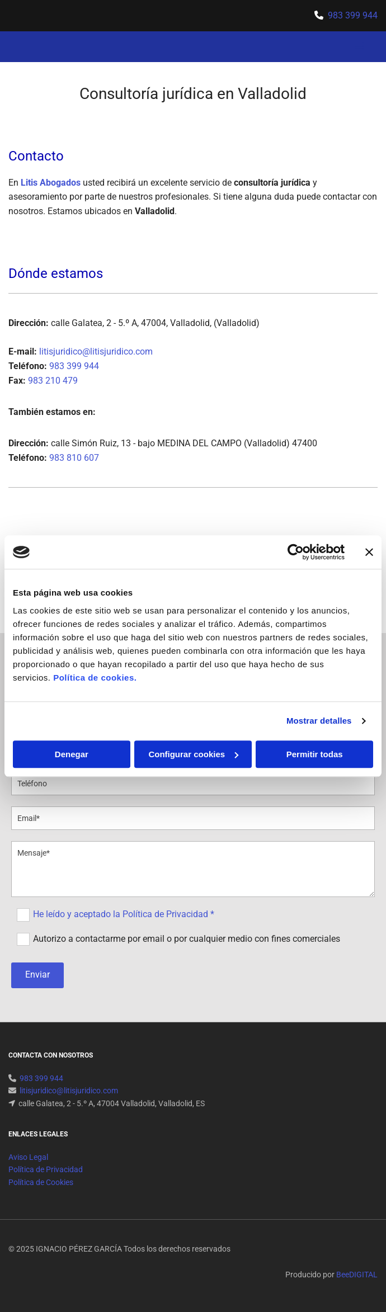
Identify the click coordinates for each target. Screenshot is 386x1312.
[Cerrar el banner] (369, 552)
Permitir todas (314, 754)
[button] (312, 47)
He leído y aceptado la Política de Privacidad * (123, 914)
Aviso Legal (28, 1157)
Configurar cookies (193, 754)
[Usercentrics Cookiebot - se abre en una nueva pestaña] (296, 552)
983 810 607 (74, 457)
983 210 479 (53, 380)
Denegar (71, 754)
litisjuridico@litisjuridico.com (96, 351)
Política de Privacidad (45, 1169)
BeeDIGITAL (357, 1274)
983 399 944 (353, 15)
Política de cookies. (94, 677)
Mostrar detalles (319, 720)
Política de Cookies (40, 1182)
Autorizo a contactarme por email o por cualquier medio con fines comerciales (186, 938)
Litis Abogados (51, 182)
